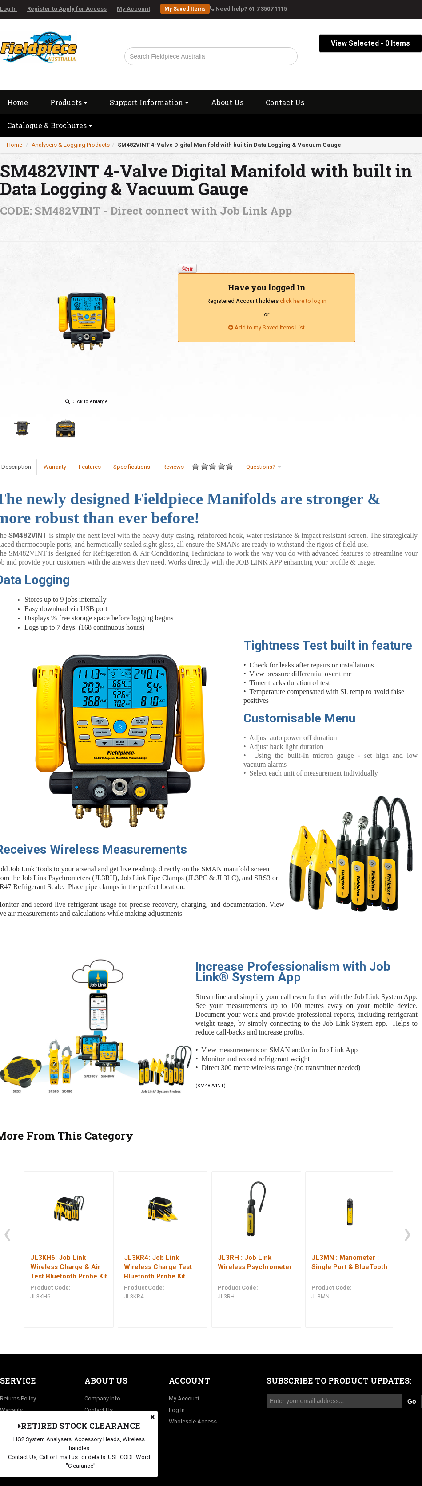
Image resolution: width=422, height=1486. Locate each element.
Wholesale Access (193, 1421)
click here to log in (303, 301)
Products (69, 102)
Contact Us (285, 102)
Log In (8, 8)
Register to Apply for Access (67, 8)
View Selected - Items (370, 43)
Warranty (55, 466)
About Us (227, 102)
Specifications (131, 466)
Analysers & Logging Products (71, 144)
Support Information (149, 102)
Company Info (102, 1398)
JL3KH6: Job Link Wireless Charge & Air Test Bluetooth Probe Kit (68, 1267)
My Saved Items (185, 9)
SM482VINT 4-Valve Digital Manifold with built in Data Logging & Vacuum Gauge (229, 144)
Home (14, 144)
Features (90, 466)
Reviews (198, 466)
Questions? (263, 466)
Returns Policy (18, 1398)
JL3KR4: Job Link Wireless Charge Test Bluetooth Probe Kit (158, 1267)
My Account (133, 8)
